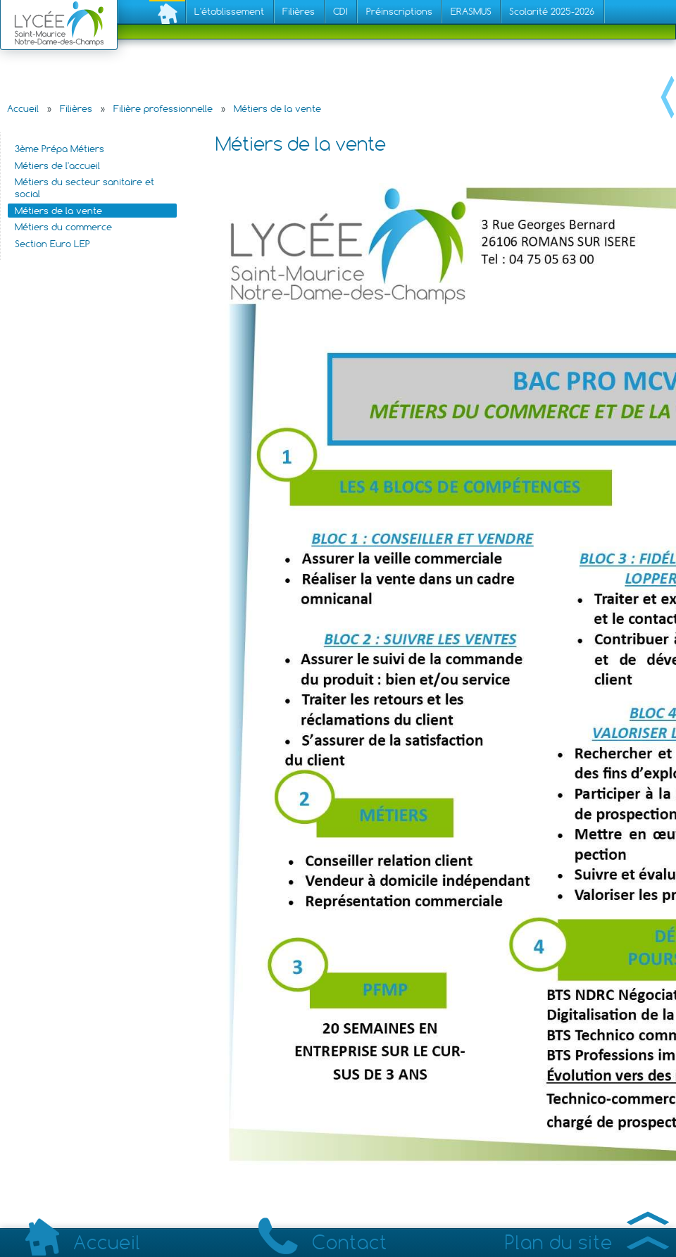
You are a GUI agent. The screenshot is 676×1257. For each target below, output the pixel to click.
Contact (322, 1242)
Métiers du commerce (63, 226)
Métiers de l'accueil (57, 165)
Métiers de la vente (277, 108)
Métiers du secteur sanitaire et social (84, 187)
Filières (76, 108)
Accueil (23, 108)
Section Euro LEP (52, 243)
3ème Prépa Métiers (59, 148)
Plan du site (587, 1242)
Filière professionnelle (163, 108)
